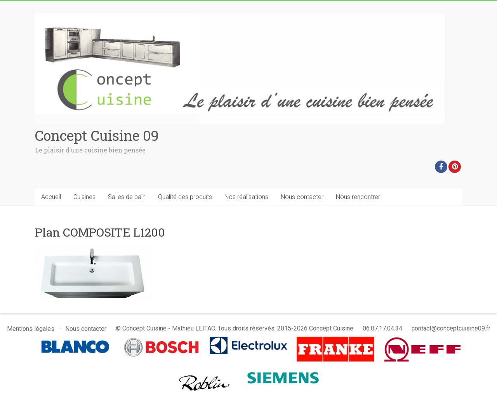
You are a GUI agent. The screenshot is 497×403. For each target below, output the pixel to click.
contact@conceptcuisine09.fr (451, 328)
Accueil (51, 197)
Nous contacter (302, 197)
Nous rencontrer (358, 197)
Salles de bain (127, 197)
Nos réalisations (246, 197)
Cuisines (84, 197)
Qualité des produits (185, 197)
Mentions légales (30, 328)
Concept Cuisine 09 (97, 135)
